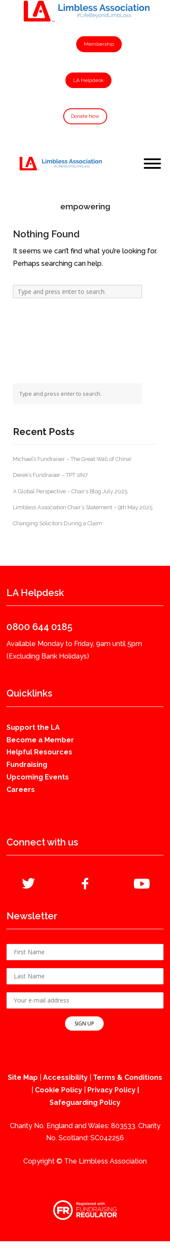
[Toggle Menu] (152, 163)
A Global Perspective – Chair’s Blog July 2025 (70, 491)
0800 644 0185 (39, 626)
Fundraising (26, 764)
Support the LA (33, 727)
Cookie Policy (58, 1090)
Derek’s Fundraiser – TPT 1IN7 (50, 475)
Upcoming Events (37, 777)
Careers (20, 789)
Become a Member (40, 740)
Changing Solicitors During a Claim (57, 523)
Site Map (23, 1077)
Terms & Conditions (127, 1077)
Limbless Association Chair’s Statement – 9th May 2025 (82, 507)
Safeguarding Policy (85, 1102)
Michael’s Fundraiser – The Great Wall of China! (72, 459)
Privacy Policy (111, 1090)
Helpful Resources (39, 752)
